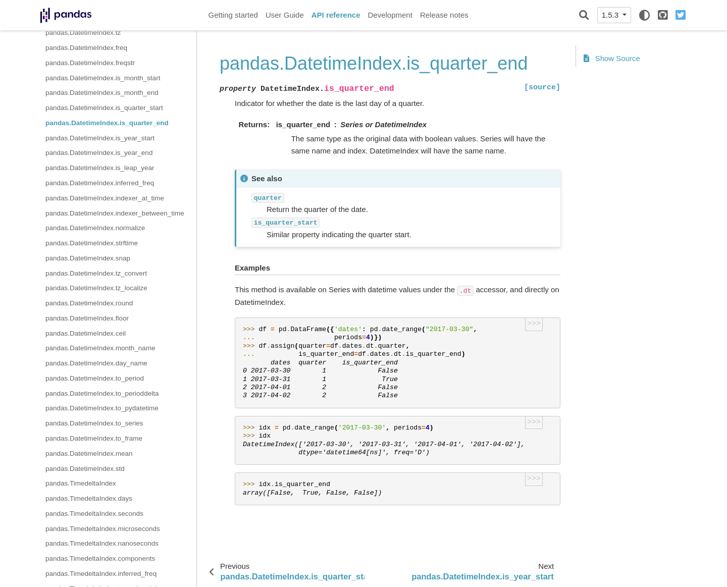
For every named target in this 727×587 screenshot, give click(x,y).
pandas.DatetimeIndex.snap (87, 258)
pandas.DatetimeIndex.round (89, 303)
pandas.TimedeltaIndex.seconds (94, 513)
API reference (335, 15)
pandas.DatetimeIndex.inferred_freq (99, 183)
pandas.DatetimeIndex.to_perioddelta (102, 393)
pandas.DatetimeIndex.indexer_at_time (104, 198)
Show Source (612, 58)
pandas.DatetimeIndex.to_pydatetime (102, 408)
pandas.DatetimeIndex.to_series (94, 423)
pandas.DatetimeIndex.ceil (85, 333)
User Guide (285, 15)
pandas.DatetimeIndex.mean (89, 453)
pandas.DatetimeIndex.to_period (94, 378)
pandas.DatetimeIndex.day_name (96, 363)
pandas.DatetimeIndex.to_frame (93, 438)
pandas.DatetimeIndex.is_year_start (99, 138)
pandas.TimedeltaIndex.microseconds (102, 528)
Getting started (233, 15)
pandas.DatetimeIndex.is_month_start (102, 78)
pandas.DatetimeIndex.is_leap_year (99, 168)
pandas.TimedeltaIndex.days (88, 498)
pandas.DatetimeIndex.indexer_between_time (114, 213)
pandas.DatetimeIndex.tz (83, 32)
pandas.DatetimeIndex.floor (87, 318)
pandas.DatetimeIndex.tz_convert (96, 273)
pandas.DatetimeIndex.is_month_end (102, 92)
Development (390, 15)
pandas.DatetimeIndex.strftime (91, 243)
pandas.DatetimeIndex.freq (86, 47)
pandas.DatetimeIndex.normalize (95, 228)
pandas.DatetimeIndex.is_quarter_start (104, 108)
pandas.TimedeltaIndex (80, 483)
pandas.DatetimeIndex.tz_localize (96, 288)
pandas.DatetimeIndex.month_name (100, 348)
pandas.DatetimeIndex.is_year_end (98, 152)
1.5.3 (611, 15)
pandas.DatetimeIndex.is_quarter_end (107, 123)
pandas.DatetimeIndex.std (85, 468)
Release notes (444, 15)
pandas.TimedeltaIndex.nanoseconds (102, 543)
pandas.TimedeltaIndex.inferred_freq (101, 573)
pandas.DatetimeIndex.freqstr (90, 63)
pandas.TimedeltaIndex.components (100, 558)
